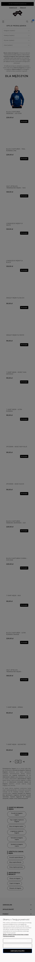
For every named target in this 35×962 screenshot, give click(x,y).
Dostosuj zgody (17, 945)
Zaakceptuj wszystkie (17, 951)
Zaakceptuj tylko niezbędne (17, 940)
